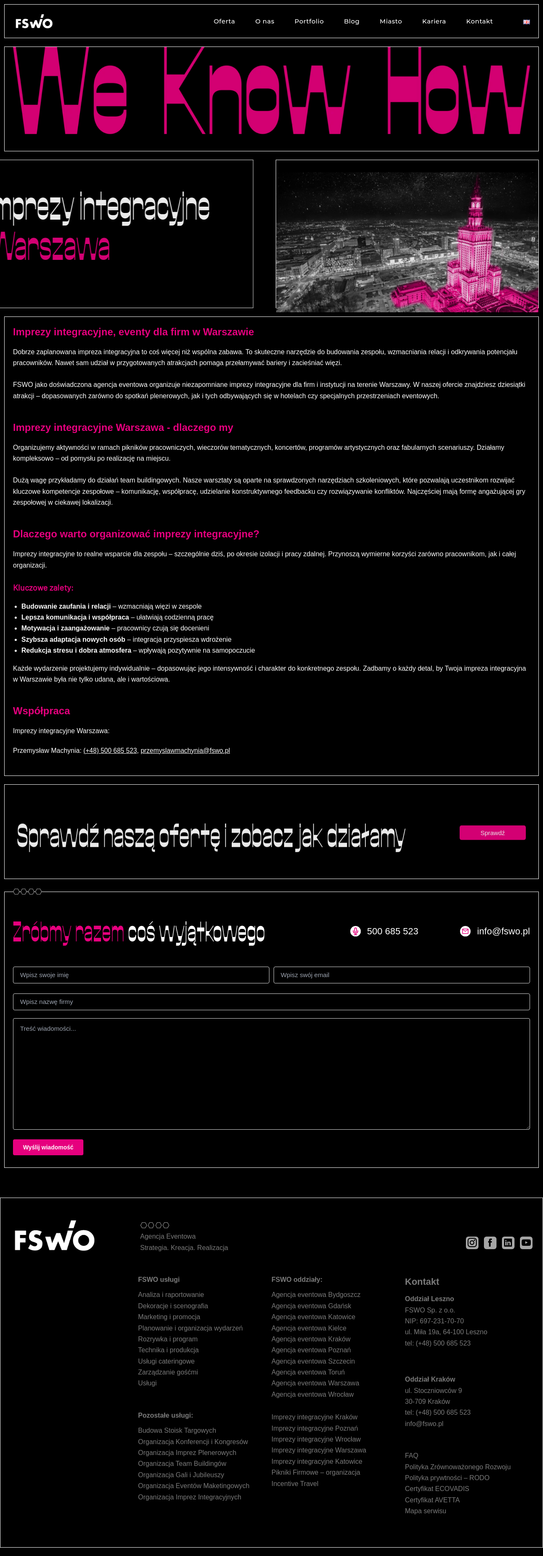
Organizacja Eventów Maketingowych (194, 1485)
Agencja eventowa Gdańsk (311, 1306)
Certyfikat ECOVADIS (437, 1488)
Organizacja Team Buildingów (182, 1463)
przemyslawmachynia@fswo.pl (188, 750)
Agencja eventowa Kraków (311, 1339)
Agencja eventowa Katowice (313, 1316)
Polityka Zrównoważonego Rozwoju (458, 1466)
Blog (351, 21)
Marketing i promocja (169, 1316)
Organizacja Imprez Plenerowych (187, 1452)
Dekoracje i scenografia (173, 1306)
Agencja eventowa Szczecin (313, 1361)
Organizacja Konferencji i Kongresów (193, 1441)
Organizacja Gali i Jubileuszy (181, 1474)
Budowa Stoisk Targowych (177, 1430)
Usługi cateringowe (166, 1361)
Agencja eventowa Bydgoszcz (316, 1294)
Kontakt (478, 21)
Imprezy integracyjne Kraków (314, 1417)
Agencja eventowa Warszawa (315, 1383)
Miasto (390, 21)
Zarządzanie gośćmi (168, 1372)
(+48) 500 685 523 (110, 750)
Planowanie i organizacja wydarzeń (190, 1328)
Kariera (433, 21)
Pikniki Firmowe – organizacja (316, 1472)
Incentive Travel (295, 1483)
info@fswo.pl (424, 1423)
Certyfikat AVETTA (432, 1500)
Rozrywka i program (168, 1339)
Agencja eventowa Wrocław (313, 1394)
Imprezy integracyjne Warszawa (319, 1450)
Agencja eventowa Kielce (309, 1328)
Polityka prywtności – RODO (447, 1477)
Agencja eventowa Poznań (311, 1350)
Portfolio (308, 21)
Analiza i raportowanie (171, 1294)
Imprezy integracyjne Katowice (317, 1461)
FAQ (412, 1455)
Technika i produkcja (168, 1350)
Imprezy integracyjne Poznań (315, 1428)
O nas (264, 21)
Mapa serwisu (426, 1511)
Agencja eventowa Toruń (308, 1372)
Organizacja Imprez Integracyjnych (189, 1497)
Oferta (223, 21)
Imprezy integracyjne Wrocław (316, 1439)
